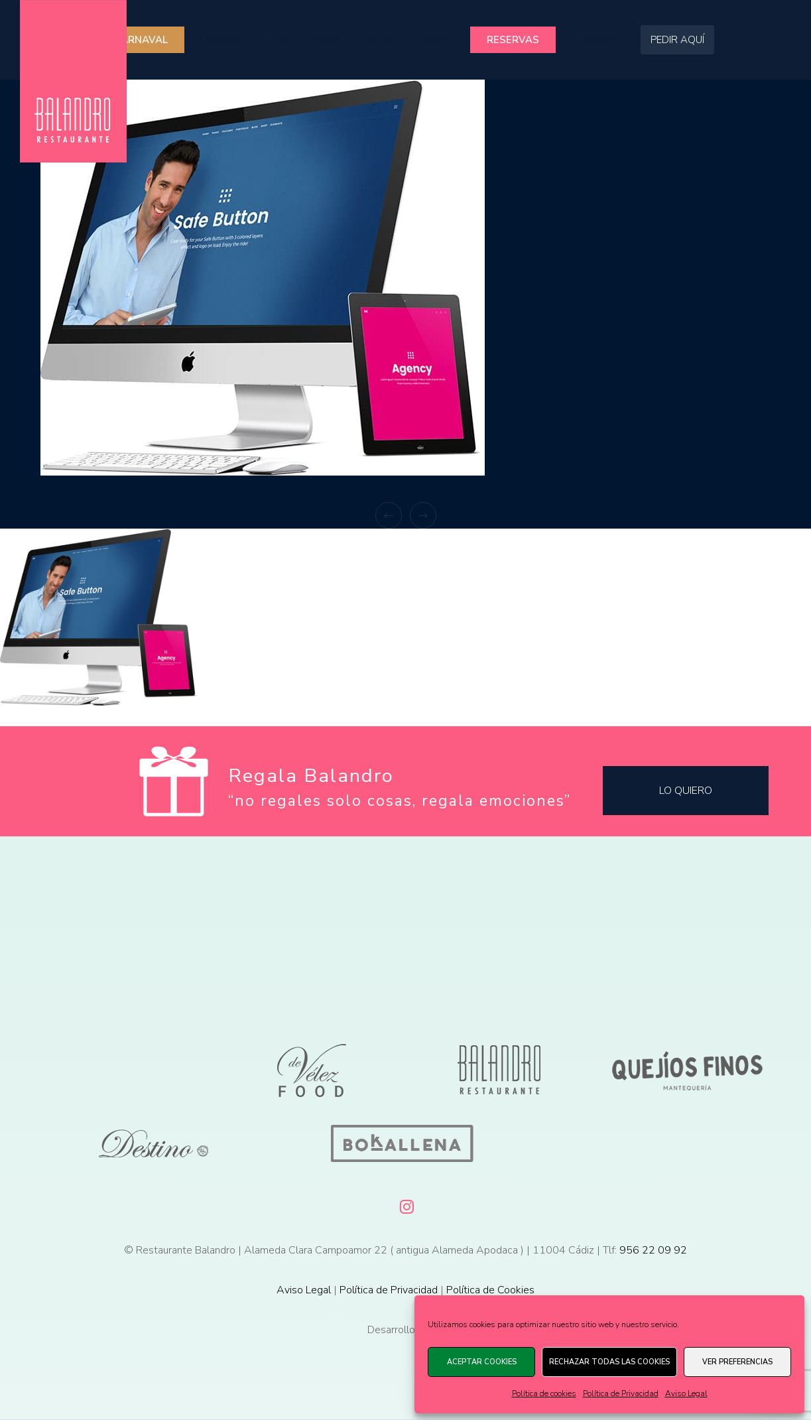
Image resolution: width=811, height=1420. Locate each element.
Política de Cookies (490, 1290)
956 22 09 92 (653, 1250)
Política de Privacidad (620, 1393)
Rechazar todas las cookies (609, 1362)
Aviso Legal (686, 1393)
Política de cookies (544, 1393)
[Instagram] (406, 1204)
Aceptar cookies (482, 1362)
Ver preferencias (737, 1362)
